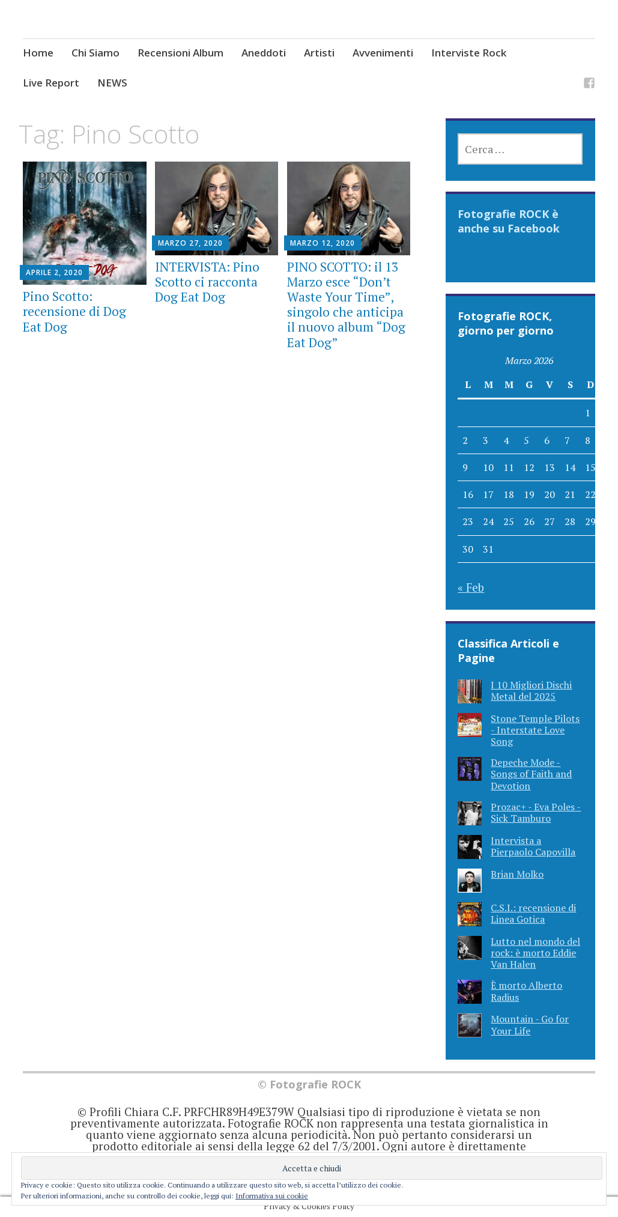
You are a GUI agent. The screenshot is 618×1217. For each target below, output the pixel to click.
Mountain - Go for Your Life (530, 1024)
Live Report (51, 83)
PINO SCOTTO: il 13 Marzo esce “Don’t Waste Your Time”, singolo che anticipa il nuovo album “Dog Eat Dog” (346, 304)
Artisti (319, 52)
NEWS (112, 83)
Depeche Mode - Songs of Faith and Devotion (531, 774)
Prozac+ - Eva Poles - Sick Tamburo (536, 812)
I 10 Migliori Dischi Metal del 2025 (531, 690)
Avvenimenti (383, 52)
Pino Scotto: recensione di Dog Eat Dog (74, 311)
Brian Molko (517, 874)
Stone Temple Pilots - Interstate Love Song (535, 730)
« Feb (471, 587)
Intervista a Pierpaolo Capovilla (533, 846)
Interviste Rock (468, 52)
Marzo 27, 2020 (190, 243)
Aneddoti (263, 52)
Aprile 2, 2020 (54, 272)
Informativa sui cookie (271, 1195)
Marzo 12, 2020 (322, 243)
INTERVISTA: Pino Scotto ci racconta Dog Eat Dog (207, 281)
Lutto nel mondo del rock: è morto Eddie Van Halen (535, 953)
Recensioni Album (180, 52)
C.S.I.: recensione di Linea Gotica (533, 913)
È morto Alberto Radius (526, 991)
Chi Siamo (95, 52)
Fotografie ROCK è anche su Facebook (509, 221)
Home (38, 52)
